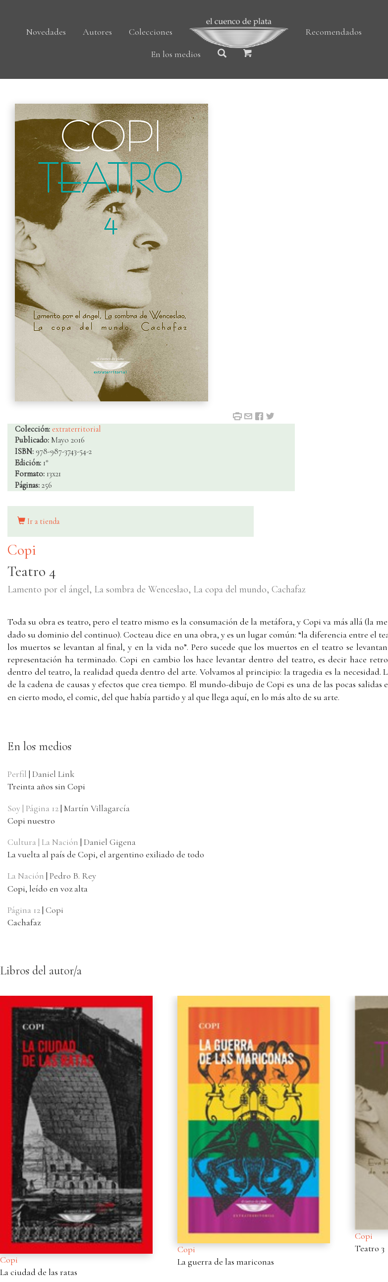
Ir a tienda (38, 521)
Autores (97, 31)
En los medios (176, 54)
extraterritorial (76, 429)
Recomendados (333, 31)
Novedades (46, 31)
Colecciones (150, 31)
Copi (21, 550)
